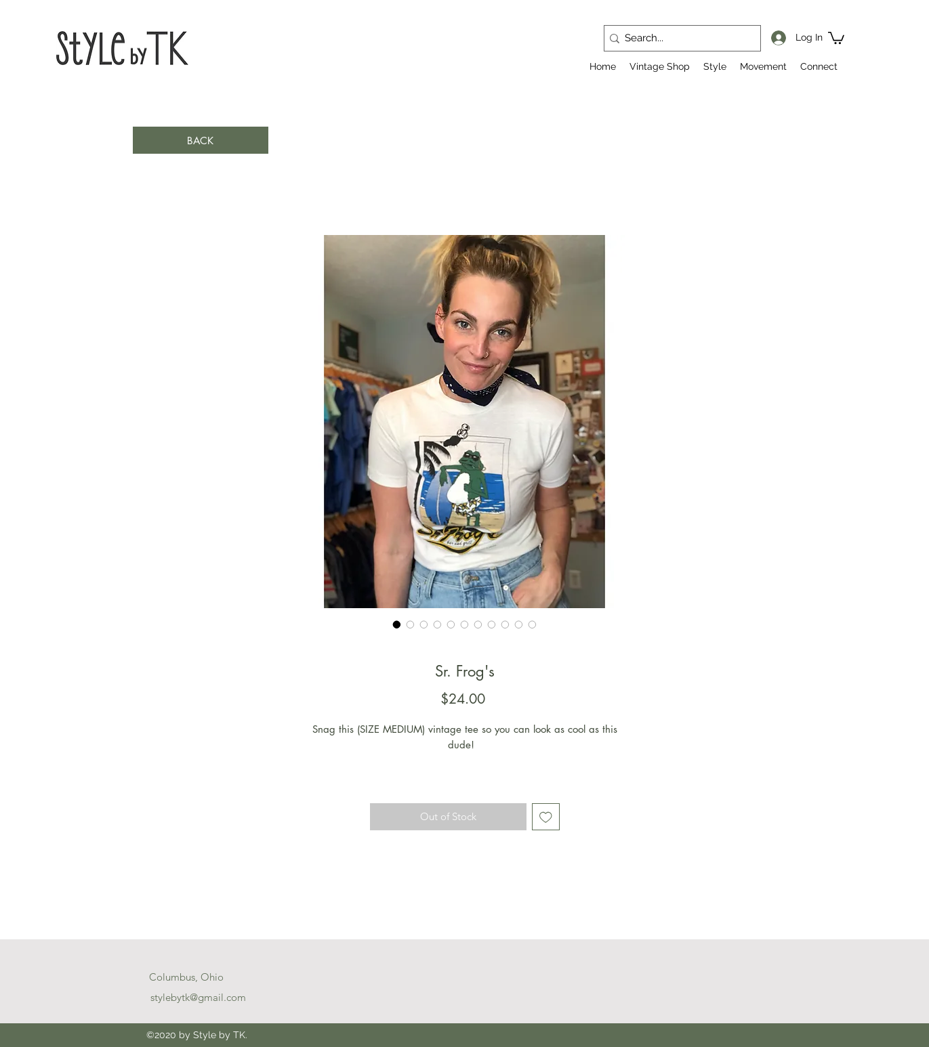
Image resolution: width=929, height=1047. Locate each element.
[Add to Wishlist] (546, 817)
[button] (836, 37)
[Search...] (678, 38)
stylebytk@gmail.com (198, 997)
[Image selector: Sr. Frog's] (397, 624)
